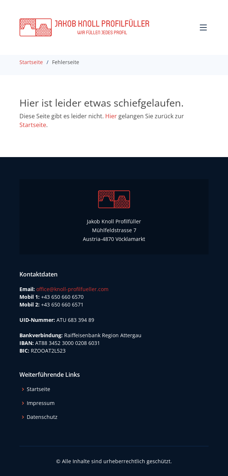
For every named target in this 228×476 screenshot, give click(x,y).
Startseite (31, 62)
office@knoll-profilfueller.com (72, 289)
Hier (111, 116)
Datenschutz (42, 417)
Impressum (41, 403)
